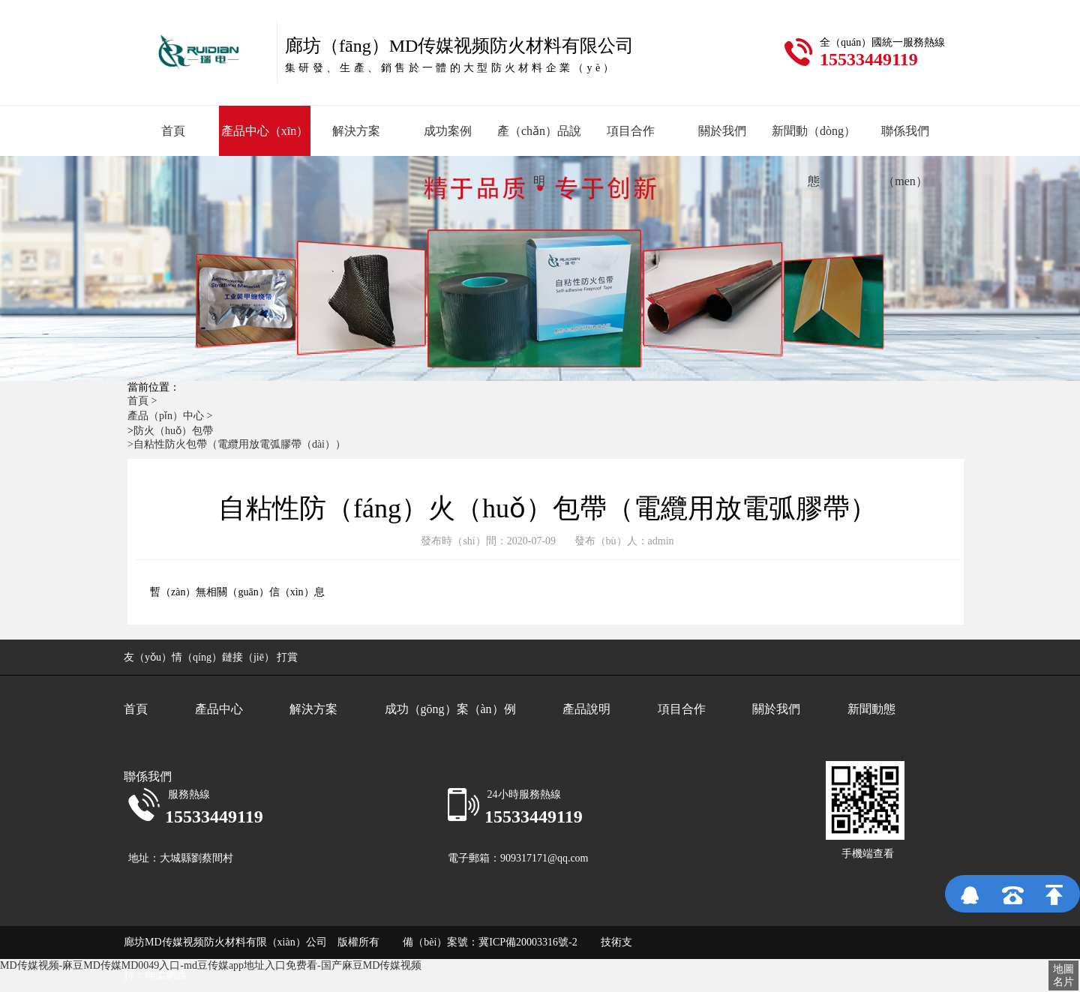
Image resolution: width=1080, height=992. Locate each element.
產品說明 (586, 709)
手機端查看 (868, 853)
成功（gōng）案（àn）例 (450, 709)
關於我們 (722, 130)
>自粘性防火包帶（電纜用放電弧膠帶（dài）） (237, 444)
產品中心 (219, 709)
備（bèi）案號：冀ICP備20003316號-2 (481, 942)
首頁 (173, 130)
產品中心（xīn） (264, 130)
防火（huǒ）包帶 (173, 430)
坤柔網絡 (166, 975)
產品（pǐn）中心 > (171, 415)
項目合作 (631, 130)
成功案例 (448, 130)
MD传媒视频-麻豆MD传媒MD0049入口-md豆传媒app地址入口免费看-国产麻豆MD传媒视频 (211, 965)
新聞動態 (872, 709)
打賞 (287, 657)
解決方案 (356, 130)
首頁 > (144, 400)
